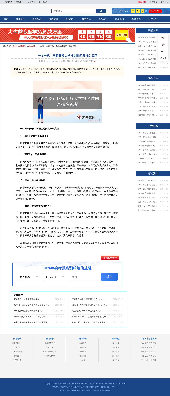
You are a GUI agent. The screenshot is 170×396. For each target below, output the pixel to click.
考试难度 (82, 356)
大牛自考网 (83, 61)
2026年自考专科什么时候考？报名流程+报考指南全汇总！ (148, 146)
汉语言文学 (17, 360)
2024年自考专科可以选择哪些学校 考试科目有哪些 (90, 317)
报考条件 (115, 347)
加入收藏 (165, 2)
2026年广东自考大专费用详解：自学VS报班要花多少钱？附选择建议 (148, 198)
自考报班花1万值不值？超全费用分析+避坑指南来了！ (148, 158)
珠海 (146, 352)
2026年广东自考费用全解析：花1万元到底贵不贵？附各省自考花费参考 (148, 38)
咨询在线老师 (110, 257)
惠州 (154, 360)
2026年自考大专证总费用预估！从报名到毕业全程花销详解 (148, 150)
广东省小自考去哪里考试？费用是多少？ (148, 141)
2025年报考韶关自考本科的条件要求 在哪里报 (148, 94)
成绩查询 (86, 19)
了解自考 (8, 2)
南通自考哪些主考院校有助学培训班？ (30, 322)
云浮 (154, 356)
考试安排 (53, 19)
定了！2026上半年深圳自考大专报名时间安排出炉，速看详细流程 (148, 206)
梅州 (150, 356)
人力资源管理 (17, 352)
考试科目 (82, 343)
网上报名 (43, 2)
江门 (150, 343)
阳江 (154, 352)
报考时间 (115, 343)
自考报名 (36, 19)
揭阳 (142, 347)
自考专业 (70, 19)
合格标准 (82, 347)
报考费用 (115, 356)
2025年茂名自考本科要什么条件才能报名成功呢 (148, 85)
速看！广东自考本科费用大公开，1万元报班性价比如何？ (148, 202)
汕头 (142, 343)
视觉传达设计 (17, 343)
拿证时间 (82, 352)
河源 (154, 343)
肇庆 (150, 347)
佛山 (146, 360)
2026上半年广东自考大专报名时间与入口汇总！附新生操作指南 (148, 163)
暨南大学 (50, 347)
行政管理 (17, 347)
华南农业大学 (50, 356)
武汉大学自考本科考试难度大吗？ (87, 311)
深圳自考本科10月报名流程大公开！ (148, 111)
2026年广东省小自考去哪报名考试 (148, 185)
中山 (150, 360)
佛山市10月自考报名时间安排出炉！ (148, 115)
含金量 (82, 360)
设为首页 (153, 2)
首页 (6, 19)
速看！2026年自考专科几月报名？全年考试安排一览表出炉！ (148, 189)
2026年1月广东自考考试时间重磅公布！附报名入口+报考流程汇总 (148, 63)
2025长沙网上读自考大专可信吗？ (28, 311)
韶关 (150, 352)
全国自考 (136, 19)
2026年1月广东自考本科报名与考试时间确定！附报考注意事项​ (148, 50)
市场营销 (17, 356)
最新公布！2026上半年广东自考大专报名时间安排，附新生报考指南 (148, 210)
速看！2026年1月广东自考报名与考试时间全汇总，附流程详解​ (148, 46)
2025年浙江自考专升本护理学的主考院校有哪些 (90, 322)
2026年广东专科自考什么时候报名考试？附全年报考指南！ (148, 193)
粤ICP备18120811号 (99, 384)
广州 (142, 360)
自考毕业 (119, 19)
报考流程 (115, 352)
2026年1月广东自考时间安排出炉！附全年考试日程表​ (148, 55)
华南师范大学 (50, 343)
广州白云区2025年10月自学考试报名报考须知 (148, 107)
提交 (109, 277)
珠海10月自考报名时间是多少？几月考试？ (90, 305)
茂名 (146, 356)
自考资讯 (20, 19)
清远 (142, 356)
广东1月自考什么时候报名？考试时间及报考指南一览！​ (148, 59)
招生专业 (32, 2)
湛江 (146, 343)
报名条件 (20, 2)
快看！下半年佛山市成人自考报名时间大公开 (148, 102)
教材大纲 (152, 19)
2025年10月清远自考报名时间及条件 (148, 89)
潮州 (142, 352)
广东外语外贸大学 (50, 352)
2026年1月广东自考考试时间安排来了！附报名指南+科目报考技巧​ (148, 42)
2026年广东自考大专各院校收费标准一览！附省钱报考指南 (148, 154)
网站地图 (142, 2)
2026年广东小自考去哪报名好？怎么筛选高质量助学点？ (148, 67)
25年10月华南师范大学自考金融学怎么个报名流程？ (32, 305)
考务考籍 (103, 19)
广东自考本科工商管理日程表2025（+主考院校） (90, 299)
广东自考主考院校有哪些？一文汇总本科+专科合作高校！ (148, 98)
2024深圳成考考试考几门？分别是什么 (30, 317)
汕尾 (146, 347)
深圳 (154, 347)
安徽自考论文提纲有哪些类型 (27, 299)
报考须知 (115, 360)
